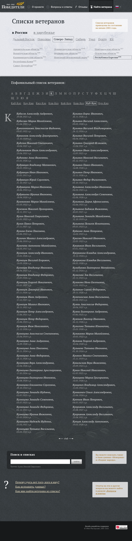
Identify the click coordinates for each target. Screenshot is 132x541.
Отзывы (81, 6)
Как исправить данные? (30, 486)
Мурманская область (66, 53)
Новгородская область (107, 49)
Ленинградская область (67, 49)
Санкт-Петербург (23, 65)
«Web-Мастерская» (93, 528)
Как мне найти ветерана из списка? (37, 491)
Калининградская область (28, 57)
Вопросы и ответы (59, 6)
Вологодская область (25, 53)
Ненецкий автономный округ (70, 57)
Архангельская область (26, 49)
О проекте (36, 6)
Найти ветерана (101, 6)
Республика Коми (23, 61)
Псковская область (105, 53)
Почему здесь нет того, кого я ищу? (37, 482)
